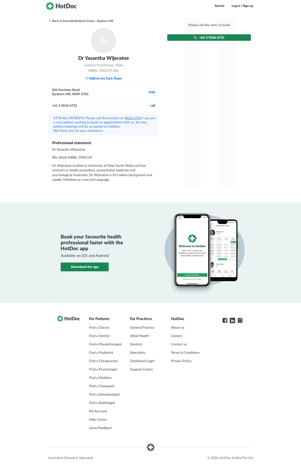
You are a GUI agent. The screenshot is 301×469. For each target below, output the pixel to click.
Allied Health (139, 336)
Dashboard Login (142, 361)
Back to (80, 21)
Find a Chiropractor (103, 361)
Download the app (84, 267)
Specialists (137, 352)
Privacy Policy (181, 361)
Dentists (136, 344)
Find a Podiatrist (101, 352)
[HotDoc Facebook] (225, 320)
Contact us (179, 344)
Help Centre (98, 419)
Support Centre (141, 369)
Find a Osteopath (102, 386)
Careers (176, 336)
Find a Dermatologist (104, 394)
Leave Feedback (100, 428)
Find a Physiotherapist (105, 344)
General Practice (142, 327)
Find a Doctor (99, 327)
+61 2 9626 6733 (209, 37)
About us (177, 327)
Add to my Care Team (103, 78)
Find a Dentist (99, 336)
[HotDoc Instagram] (240, 320)
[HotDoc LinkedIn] (232, 320)
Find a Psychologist (103, 369)
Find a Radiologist (102, 403)
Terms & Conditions (185, 352)
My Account (98, 411)
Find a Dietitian (100, 377)
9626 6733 (133, 118)
